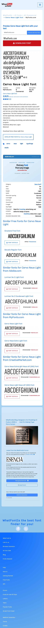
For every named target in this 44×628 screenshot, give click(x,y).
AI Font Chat (7, 550)
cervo (8, 143)
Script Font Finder (9, 611)
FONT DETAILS (12, 242)
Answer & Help (30, 454)
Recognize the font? (22, 480)
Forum (5, 590)
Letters (5, 598)
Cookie (5, 625)
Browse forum (22, 485)
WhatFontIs (7, 15)
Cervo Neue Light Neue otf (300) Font (19, 385)
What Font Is (7, 538)
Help (4, 567)
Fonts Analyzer (7, 559)
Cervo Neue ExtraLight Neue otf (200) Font (21, 366)
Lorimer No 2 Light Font (14, 277)
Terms (5, 621)
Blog (4, 555)
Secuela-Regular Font (12, 250)
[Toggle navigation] (40, 5)
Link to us (6, 542)
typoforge (29, 143)
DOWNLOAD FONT (22, 43)
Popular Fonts (7, 607)
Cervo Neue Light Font (13, 324)
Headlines (27, 214)
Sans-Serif (38, 184)
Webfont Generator (22, 495)
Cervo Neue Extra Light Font (15, 341)
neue (15, 143)
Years (4, 603)
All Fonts (18, 15)
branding (22, 209)
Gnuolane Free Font (12, 231)
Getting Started (8, 576)
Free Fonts (6, 580)
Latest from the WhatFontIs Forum (17, 450)
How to (5, 571)
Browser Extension (9, 546)
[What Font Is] (7, 5)
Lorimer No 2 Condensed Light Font (18, 296)
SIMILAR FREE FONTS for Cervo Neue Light (18, 137)
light (21, 143)
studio (7, 148)
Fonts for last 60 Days (10, 594)
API (4, 584)
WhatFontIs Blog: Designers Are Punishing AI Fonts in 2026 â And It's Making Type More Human (21, 422)
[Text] (14, 33)
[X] (26, 528)
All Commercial (30, 15)
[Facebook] (18, 528)
